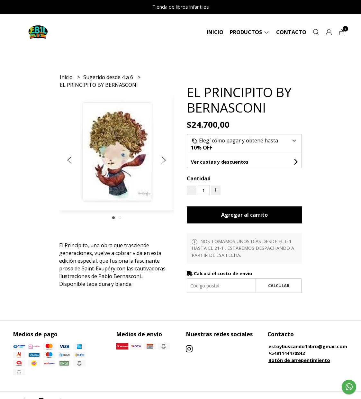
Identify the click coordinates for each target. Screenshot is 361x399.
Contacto (291, 32)
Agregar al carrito (244, 214)
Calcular (278, 285)
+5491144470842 (286, 353)
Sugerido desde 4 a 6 (108, 77)
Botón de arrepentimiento (299, 360)
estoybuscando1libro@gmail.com (307, 346)
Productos (250, 32)
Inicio (215, 32)
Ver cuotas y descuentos (219, 162)
